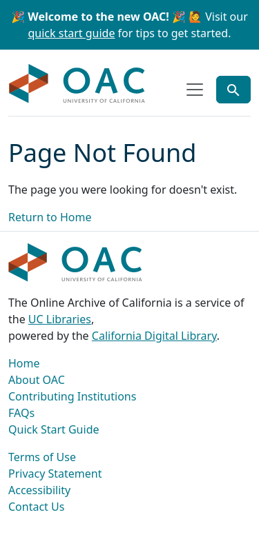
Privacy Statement (55, 473)
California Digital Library (154, 335)
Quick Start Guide (53, 429)
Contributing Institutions (72, 396)
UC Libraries (59, 319)
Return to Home (49, 217)
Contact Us (36, 506)
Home (24, 363)
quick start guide (71, 33)
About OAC (36, 379)
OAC (77, 84)
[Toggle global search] (233, 89)
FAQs (21, 412)
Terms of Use (42, 457)
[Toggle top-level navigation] (194, 89)
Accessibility (39, 490)
